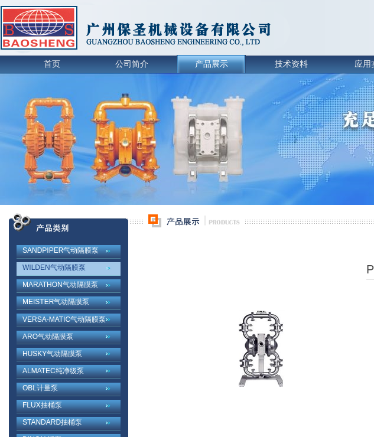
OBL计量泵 (40, 388)
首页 (52, 64)
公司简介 (131, 64)
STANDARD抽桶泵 (52, 422)
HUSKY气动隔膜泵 (52, 354)
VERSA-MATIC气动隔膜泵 (64, 319)
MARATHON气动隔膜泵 (60, 285)
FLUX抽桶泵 (42, 405)
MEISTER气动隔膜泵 (55, 302)
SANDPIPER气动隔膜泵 (60, 250)
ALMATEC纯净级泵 (53, 371)
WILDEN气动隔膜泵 (54, 267)
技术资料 (291, 64)
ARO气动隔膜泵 (47, 336)
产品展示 (211, 64)
